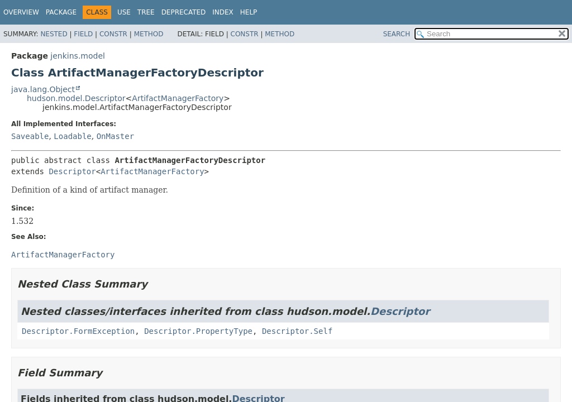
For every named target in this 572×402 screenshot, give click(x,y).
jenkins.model (77, 55)
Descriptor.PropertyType (198, 331)
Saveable (30, 136)
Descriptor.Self (297, 331)
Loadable (72, 136)
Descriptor (72, 171)
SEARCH (397, 34)
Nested (53, 34)
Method (149, 34)
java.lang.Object (43, 89)
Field (83, 34)
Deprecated (183, 12)
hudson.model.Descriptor (76, 98)
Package (61, 12)
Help (249, 12)
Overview (21, 12)
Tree (146, 12)
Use (124, 12)
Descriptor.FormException (78, 331)
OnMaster (115, 136)
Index (222, 12)
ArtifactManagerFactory (177, 98)
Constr (113, 34)
